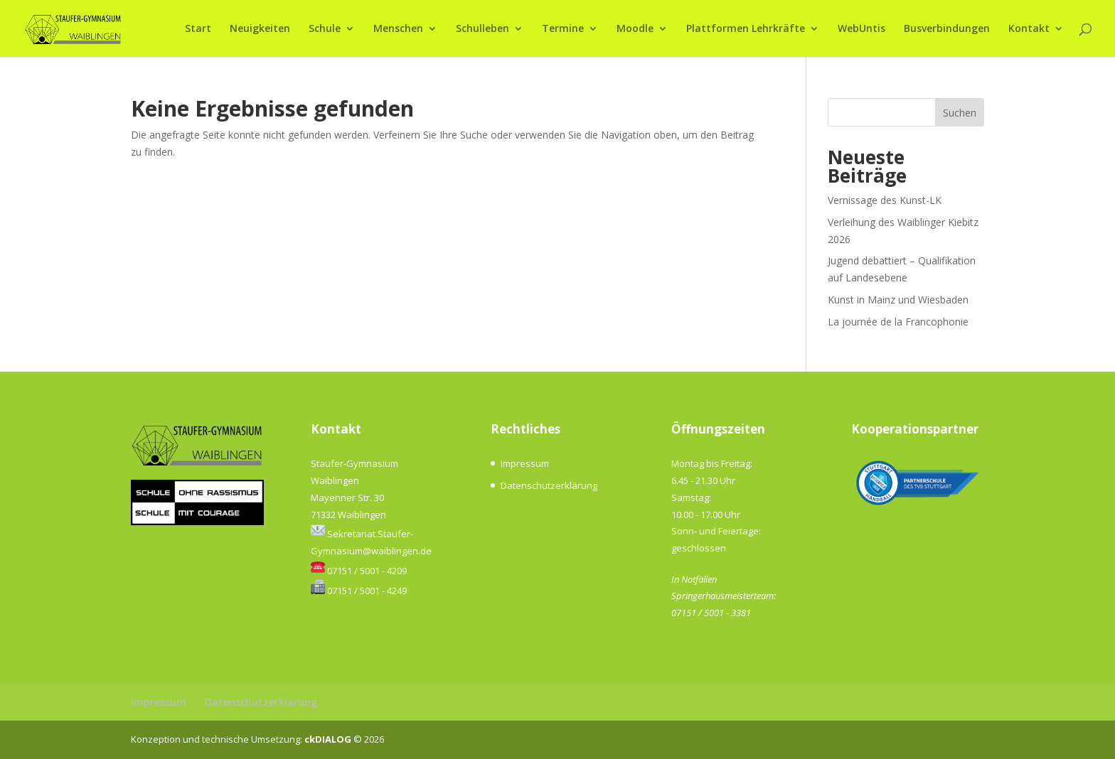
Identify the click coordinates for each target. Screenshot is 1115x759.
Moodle (635, 29)
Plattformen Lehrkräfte (745, 29)
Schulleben (482, 29)
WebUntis (861, 29)
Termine (563, 29)
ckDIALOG (328, 739)
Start (198, 29)
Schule (325, 29)
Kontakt (1029, 29)
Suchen (959, 112)
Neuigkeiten (260, 29)
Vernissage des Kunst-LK (884, 200)
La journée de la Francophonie (898, 321)
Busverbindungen (947, 29)
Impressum (525, 463)
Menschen (398, 29)
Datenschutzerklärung (549, 485)
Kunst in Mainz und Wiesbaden (898, 299)
